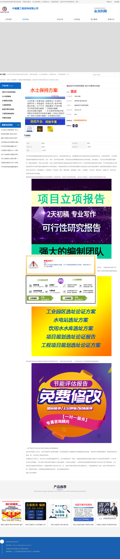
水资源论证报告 (7, 100)
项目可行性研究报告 (24, 80)
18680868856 (80, 120)
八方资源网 (16, 551)
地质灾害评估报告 (8, 109)
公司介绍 (60, 19)
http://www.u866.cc (31, 472)
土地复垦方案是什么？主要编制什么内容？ (10, 150)
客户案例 (94, 19)
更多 (18, 125)
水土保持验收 (6, 96)
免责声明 (23, 551)
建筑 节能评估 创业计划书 (9, 138)
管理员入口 (30, 551)
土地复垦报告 (6, 105)
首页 (8, 80)
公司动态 (77, 19)
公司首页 (8, 19)
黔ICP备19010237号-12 (25, 545)
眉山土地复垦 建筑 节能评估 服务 (83, 524)
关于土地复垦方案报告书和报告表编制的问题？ (10, 154)
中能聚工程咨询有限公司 (13, 549)
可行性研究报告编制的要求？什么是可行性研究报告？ (10, 167)
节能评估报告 (6, 118)
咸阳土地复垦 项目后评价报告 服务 (11, 524)
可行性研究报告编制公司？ (9, 146)
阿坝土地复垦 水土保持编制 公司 (35, 524)
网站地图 (37, 551)
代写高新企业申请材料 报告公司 (10, 142)
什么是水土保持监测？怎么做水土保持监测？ (10, 130)
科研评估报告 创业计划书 (9, 134)
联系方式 (111, 19)
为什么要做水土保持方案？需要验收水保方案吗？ (10, 158)
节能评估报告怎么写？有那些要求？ (10, 162)
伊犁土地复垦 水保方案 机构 (59, 524)
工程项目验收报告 (8, 113)
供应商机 (25, 19)
